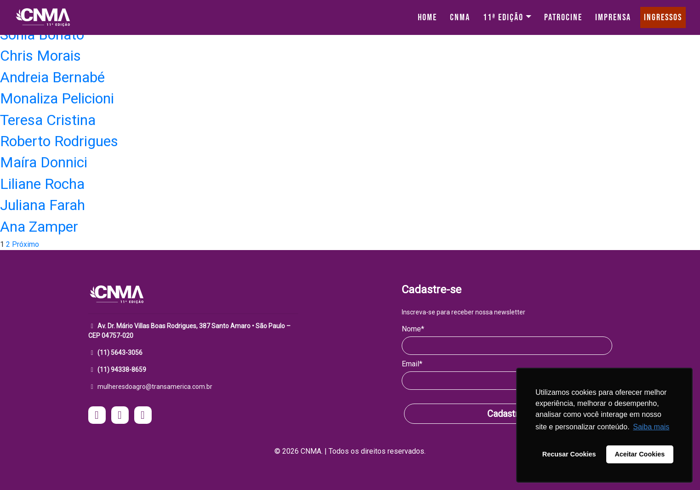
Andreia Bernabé (52, 77)
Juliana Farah (42, 205)
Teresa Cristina (48, 120)
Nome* (413, 329)
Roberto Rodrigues (59, 141)
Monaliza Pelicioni (57, 98)
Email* (412, 363)
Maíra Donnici (43, 162)
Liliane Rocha (42, 184)
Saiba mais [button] (651, 427)
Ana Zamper (39, 226)
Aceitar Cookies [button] (640, 454)
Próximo (25, 244)
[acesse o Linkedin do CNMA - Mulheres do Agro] (143, 416)
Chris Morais (40, 55)
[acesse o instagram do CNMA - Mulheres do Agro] (97, 416)
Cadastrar (506, 413)
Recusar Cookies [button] (569, 454)
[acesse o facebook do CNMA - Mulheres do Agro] (120, 416)
